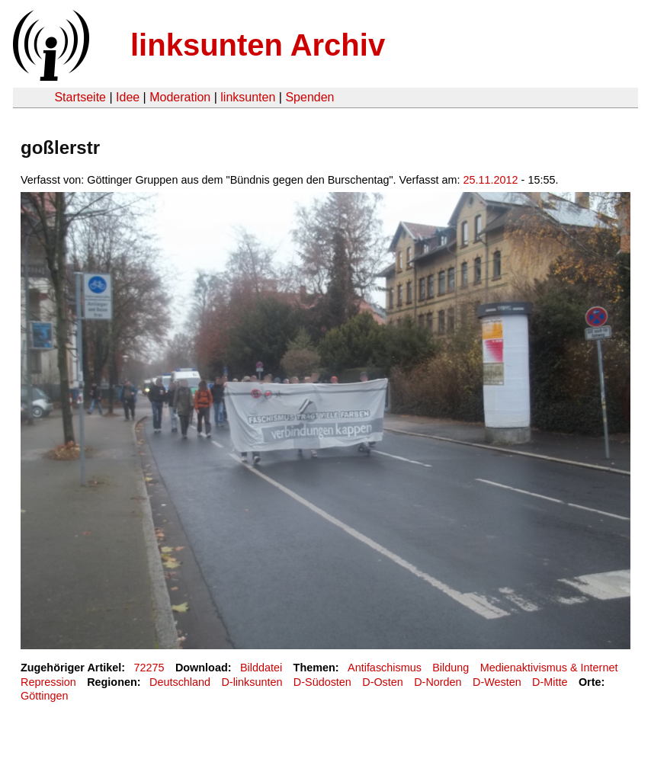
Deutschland (179, 682)
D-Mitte (549, 682)
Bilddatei (261, 667)
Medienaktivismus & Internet (549, 667)
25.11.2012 (490, 180)
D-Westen (497, 682)
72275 (149, 667)
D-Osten (382, 682)
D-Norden (437, 682)
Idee (128, 97)
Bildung (450, 667)
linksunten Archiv (257, 45)
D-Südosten (322, 682)
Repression (48, 682)
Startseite (80, 97)
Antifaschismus (385, 667)
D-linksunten (251, 682)
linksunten (247, 97)
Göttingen (44, 696)
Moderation (179, 97)
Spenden (309, 97)
